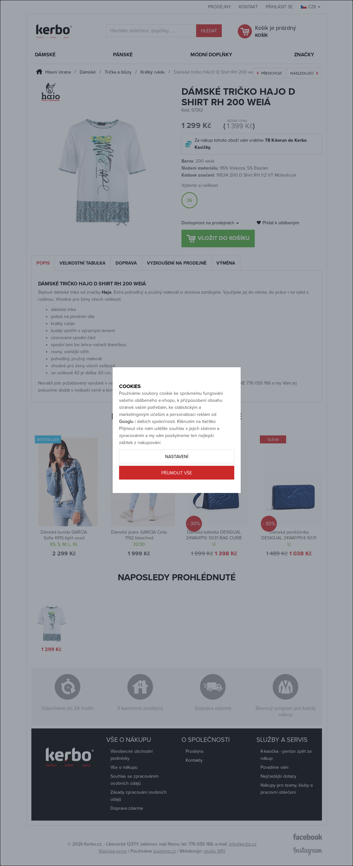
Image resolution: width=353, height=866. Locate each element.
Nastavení (176, 470)
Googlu (126, 435)
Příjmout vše (176, 487)
